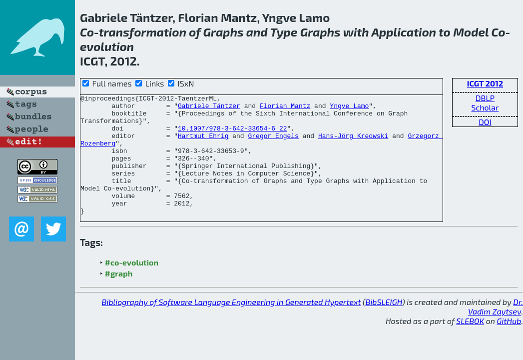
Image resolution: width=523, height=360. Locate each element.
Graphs (223, 31)
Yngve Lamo (349, 108)
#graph (119, 297)
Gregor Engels (273, 144)
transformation (142, 31)
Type (283, 31)
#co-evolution (132, 286)
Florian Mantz (285, 108)
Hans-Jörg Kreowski (353, 144)
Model (471, 31)
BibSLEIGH (384, 325)
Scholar (485, 107)
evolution (107, 46)
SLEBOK (470, 345)
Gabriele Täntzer (209, 108)
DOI (485, 121)
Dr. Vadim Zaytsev (495, 330)
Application (403, 31)
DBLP (485, 97)
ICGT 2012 (485, 83)
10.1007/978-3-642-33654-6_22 (232, 135)
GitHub (509, 345)
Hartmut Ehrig (203, 144)
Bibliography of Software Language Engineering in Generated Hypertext (231, 325)
